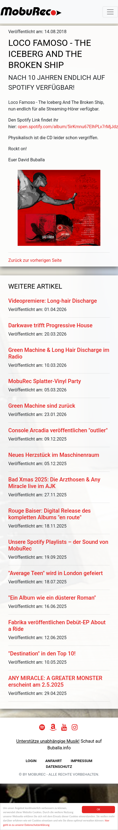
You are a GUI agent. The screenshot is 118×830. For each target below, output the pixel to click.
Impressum (81, 760)
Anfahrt (53, 760)
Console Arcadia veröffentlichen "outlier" (58, 430)
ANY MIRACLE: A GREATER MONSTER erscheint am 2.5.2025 (55, 681)
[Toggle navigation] (110, 11)
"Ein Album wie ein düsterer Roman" (52, 597)
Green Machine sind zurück (41, 405)
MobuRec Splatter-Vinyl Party (44, 381)
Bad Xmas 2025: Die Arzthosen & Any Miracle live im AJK (54, 482)
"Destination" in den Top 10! (42, 653)
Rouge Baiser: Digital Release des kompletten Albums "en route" (49, 514)
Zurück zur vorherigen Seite (35, 260)
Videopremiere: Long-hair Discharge (52, 300)
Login (31, 760)
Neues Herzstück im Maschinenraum (53, 455)
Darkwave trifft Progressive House (50, 325)
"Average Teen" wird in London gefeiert (55, 573)
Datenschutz (59, 766)
